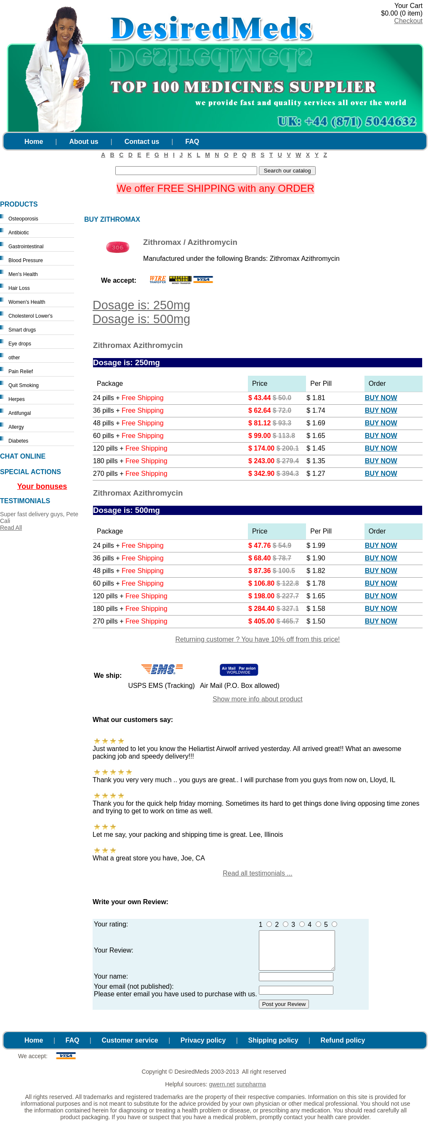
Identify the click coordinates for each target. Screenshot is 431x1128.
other (14, 358)
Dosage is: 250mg (141, 305)
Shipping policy (273, 1047)
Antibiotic (18, 233)
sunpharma (251, 1091)
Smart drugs (22, 330)
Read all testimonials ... (257, 873)
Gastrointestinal (25, 246)
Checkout (408, 20)
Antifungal (19, 413)
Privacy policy (203, 1047)
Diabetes (18, 441)
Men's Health (23, 274)
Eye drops (19, 344)
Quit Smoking (23, 385)
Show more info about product (257, 699)
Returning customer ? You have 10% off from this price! (257, 639)
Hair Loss (19, 288)
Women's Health (26, 302)
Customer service (129, 1047)
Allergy (16, 427)
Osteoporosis (23, 219)
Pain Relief (20, 371)
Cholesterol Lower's (30, 316)
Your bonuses (42, 486)
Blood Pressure (25, 260)
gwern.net (221, 1091)
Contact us (142, 141)
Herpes (16, 399)
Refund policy (343, 1047)
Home (33, 141)
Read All (11, 527)
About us (83, 141)
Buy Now (381, 397)
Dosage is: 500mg (141, 319)
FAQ (192, 141)
